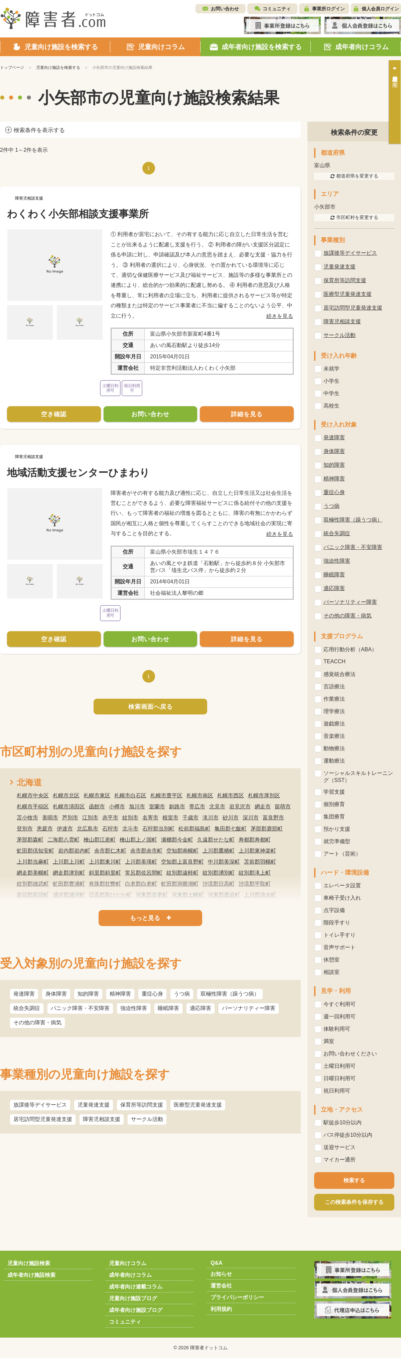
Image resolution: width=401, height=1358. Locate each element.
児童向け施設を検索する (58, 67)
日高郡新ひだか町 (110, 895)
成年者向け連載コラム (135, 1286)
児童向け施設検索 (28, 1263)
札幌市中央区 (33, 795)
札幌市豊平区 (166, 795)
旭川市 (137, 806)
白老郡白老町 (141, 884)
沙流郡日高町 (219, 884)
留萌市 (283, 806)
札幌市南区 (199, 795)
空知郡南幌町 (182, 851)
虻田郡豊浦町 (69, 884)
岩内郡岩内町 (74, 851)
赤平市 (110, 817)
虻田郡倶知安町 (35, 851)
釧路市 (177, 806)
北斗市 (130, 828)
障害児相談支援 (101, 1119)
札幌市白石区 (130, 795)
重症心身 (152, 994)
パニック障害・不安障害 (80, 1008)
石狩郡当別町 (158, 828)
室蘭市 (157, 806)
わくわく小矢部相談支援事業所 (78, 213)
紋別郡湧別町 (219, 873)
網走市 (263, 806)
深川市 (251, 817)
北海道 (29, 782)
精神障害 (120, 994)
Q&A (217, 1263)
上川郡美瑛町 (141, 862)
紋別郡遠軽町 (182, 873)
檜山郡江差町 (100, 839)
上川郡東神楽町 (257, 851)
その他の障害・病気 (37, 1022)
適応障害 (200, 1008)
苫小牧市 (27, 817)
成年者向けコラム (130, 1275)
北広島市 (87, 828)
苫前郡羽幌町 (260, 862)
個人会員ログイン (380, 8)
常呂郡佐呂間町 (143, 873)
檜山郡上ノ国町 (138, 839)
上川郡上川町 (69, 862)
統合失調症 (26, 1008)
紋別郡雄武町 (33, 884)
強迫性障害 (133, 1008)
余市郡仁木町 (110, 851)
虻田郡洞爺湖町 (179, 884)
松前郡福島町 (194, 828)
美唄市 (50, 817)
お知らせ (221, 1274)
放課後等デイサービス (40, 1105)
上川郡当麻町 (33, 862)
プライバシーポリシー (237, 1297)
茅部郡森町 (30, 839)
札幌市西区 (230, 795)
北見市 (217, 806)
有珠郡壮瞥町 (105, 884)
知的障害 (88, 994)
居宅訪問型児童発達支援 (42, 1119)
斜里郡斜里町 (105, 873)
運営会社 (221, 1285)
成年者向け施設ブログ (135, 1310)
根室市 (170, 817)
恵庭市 (45, 828)
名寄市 (150, 817)
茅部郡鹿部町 (267, 828)
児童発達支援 (94, 1105)
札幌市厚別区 (264, 795)
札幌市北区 (66, 795)
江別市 (90, 817)
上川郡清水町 (260, 895)
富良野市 (273, 817)
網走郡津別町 (69, 873)
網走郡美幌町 (33, 873)
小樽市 (117, 806)
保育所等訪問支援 (141, 1105)
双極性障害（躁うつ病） (229, 994)
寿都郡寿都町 (255, 839)
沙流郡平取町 (255, 884)
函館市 (97, 806)
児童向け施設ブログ (133, 1298)
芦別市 (70, 817)
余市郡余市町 (146, 851)
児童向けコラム (127, 1263)
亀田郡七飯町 (231, 828)
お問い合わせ (225, 8)
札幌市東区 (97, 795)
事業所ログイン (328, 8)
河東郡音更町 (152, 895)
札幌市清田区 (69, 806)
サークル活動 (147, 1119)
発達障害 (24, 994)
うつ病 (182, 994)
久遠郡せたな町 (216, 839)
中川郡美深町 (224, 862)
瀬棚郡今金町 (177, 839)
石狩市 (110, 828)
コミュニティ (277, 8)
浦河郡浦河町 (69, 895)
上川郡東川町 (105, 862)
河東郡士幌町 (188, 895)
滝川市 (211, 817)
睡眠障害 (168, 1008)
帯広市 (197, 806)
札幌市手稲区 (33, 806)
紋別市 (130, 817)
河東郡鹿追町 (224, 895)
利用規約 (221, 1309)
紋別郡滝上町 (255, 873)
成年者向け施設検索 (31, 1275)
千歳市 (190, 817)
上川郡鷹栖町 (219, 851)
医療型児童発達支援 (198, 1105)
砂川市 (231, 817)
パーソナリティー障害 (248, 1008)
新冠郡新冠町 (33, 895)
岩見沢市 (240, 806)
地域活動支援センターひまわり (78, 472)
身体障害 (56, 994)
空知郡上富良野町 (182, 862)
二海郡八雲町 (63, 839)
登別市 (25, 828)
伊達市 (65, 828)
